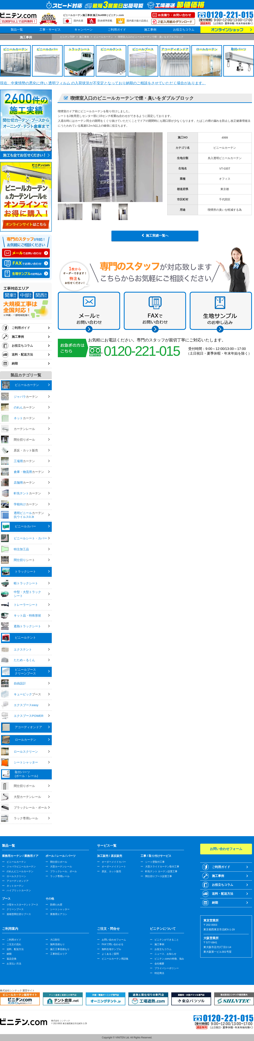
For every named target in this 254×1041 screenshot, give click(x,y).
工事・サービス (50, 29)
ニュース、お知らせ (165, 953)
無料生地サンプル (111, 949)
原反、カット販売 (111, 871)
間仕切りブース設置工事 (158, 876)
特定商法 (159, 973)
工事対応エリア (58, 953)
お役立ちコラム (183, 29)
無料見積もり (57, 944)
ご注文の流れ (14, 944)
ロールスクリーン (16, 876)
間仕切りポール (58, 861)
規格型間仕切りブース (19, 914)
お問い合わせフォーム (114, 939)
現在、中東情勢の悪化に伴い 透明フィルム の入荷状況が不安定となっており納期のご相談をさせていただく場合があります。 (103, 83)
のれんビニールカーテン (20, 871)
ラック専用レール (60, 876)
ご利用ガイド (117, 29)
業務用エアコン (58, 914)
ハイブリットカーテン (19, 890)
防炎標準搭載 (105, 20)
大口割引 (55, 939)
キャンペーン (83, 29)
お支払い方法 (14, 963)
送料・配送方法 (22, 354)
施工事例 (150, 29)
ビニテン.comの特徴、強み (169, 958)
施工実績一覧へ (157, 235)
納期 (15, 363)
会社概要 (159, 963)
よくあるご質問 (110, 953)
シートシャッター (60, 909)
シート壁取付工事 (155, 861)
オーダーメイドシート (114, 866)
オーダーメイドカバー (114, 861)
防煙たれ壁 (56, 904)
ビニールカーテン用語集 (115, 958)
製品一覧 (17, 29)
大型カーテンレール (61, 866)
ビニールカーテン (16, 861)
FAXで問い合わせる (112, 944)
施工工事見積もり (60, 949)
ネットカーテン (15, 885)
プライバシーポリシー (167, 968)
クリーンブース (15, 909)
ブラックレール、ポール (63, 871)
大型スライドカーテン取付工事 (162, 866)
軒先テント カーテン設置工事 (161, 871)
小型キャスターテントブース (22, 904)
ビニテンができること (167, 939)
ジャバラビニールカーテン (21, 866)
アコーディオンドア (18, 881)
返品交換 (11, 958)
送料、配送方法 (15, 949)
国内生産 (78, 20)
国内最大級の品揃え (137, 20)
